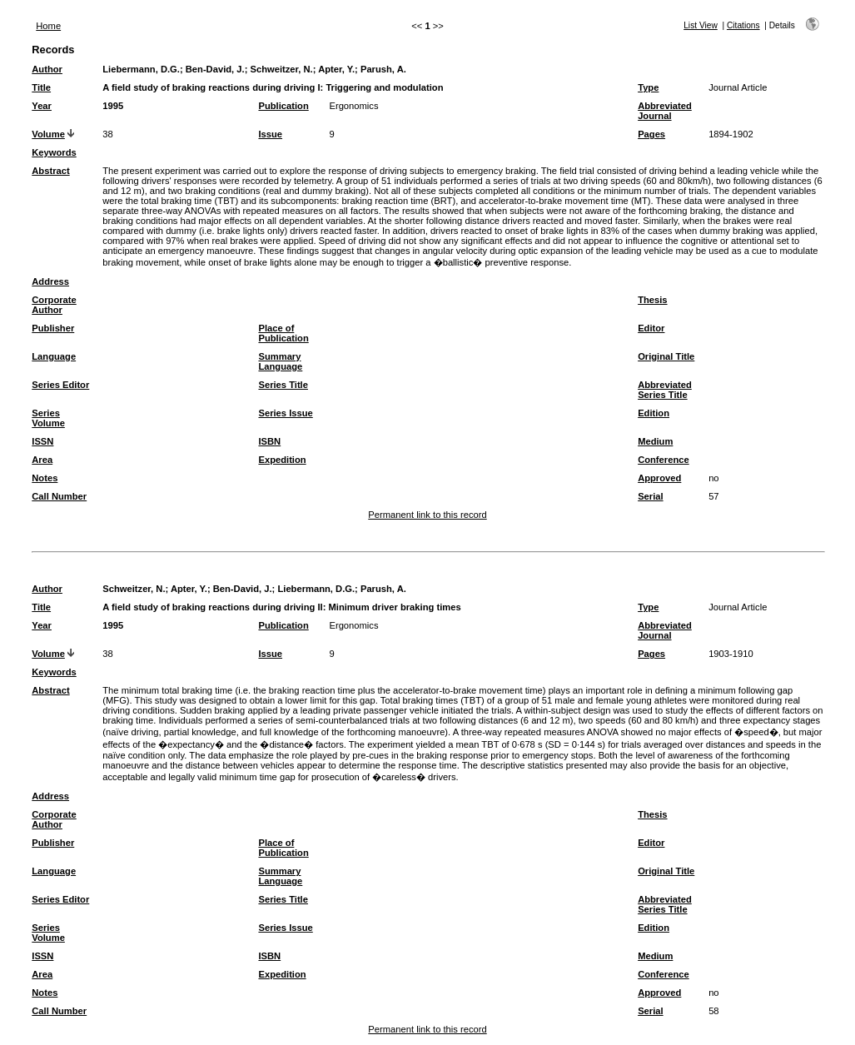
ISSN (42, 441)
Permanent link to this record (427, 515)
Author (47, 69)
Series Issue (285, 413)
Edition (653, 413)
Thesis (652, 300)
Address (50, 281)
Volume (48, 134)
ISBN (269, 441)
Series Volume (48, 418)
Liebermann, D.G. (141, 69)
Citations (743, 25)
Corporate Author (54, 305)
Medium (655, 441)
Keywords (54, 152)
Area (42, 460)
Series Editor (60, 385)
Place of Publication (283, 333)
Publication (283, 106)
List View (701, 25)
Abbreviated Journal (665, 111)
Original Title (666, 356)
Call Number (59, 496)
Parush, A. (383, 69)
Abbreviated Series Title (665, 390)
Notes (44, 478)
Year (42, 106)
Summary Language (280, 361)
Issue (270, 134)
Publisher (53, 328)
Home (48, 26)
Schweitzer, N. (281, 69)
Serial (650, 496)
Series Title (283, 385)
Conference (663, 460)
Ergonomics (353, 106)
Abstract (50, 171)
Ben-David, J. (215, 69)
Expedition (282, 460)
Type (648, 87)
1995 (112, 106)
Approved (659, 478)
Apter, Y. (336, 69)
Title (41, 87)
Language (54, 356)
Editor (651, 328)
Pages (651, 134)
